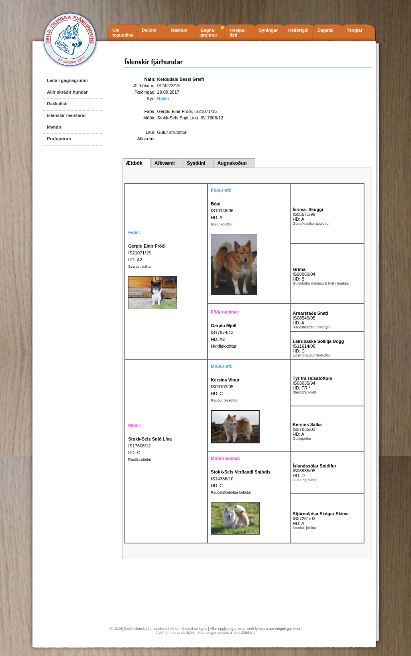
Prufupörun (59, 138)
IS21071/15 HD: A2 (147, 253)
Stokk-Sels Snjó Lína (177, 117)
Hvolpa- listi (238, 32)
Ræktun (179, 30)
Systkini (196, 163)
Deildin (149, 30)
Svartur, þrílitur (140, 266)
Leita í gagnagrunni (67, 80)
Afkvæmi (165, 163)
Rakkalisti (57, 103)
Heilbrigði (298, 30)
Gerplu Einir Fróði (174, 111)
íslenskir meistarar (66, 115)
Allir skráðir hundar (67, 92)
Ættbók (134, 163)
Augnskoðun (231, 163)
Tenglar (354, 30)
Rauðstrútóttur (139, 459)
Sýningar (268, 30)
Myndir (54, 127)
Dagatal (325, 30)
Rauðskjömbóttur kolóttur (231, 492)
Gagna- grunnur (208, 32)
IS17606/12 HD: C (150, 446)
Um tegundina (123, 32)
